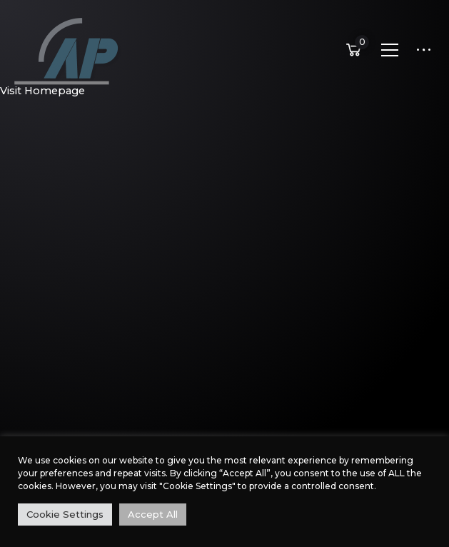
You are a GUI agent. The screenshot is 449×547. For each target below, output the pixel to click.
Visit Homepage (42, 90)
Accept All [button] (153, 514)
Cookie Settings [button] (65, 514)
